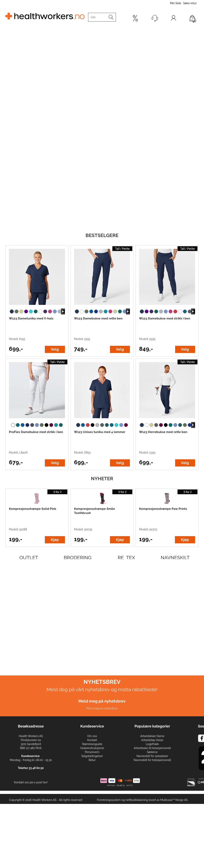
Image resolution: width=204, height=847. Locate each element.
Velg (55, 349)
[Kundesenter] (154, 18)
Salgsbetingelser (92, 756)
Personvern (92, 752)
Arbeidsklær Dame (152, 736)
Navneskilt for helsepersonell (152, 760)
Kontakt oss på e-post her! (31, 782)
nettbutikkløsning (137, 800)
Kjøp (55, 540)
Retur (92, 760)
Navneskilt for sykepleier (152, 756)
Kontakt (92, 740)
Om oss (92, 736)
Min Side (175, 3)
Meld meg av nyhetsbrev (102, 708)
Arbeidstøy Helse (152, 740)
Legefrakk (152, 744)
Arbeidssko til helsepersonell (152, 748)
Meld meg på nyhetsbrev (102, 701)
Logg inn (173, 19)
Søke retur (190, 3)
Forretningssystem (109, 800)
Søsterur (152, 752)
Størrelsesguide (92, 744)
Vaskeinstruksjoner (92, 748)
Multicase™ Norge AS (174, 800)
